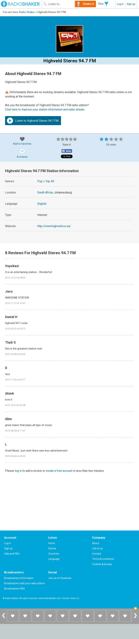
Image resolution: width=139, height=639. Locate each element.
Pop (40, 181)
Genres (52, 548)
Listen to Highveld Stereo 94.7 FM (32, 121)
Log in (120, 4)
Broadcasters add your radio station (24, 583)
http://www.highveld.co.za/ (54, 226)
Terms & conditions (103, 558)
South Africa (45, 192)
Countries (53, 553)
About (95, 543)
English (42, 203)
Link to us (97, 548)
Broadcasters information (19, 578)
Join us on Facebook (59, 578)
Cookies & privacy (102, 564)
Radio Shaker (27, 12)
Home (51, 543)
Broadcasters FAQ (14, 588)
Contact (96, 553)
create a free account (59, 470)
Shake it (88, 4)
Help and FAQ (11, 553)
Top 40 (49, 181)
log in (18, 470)
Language (54, 558)
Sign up (131, 4)
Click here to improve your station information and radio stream (44, 109)
